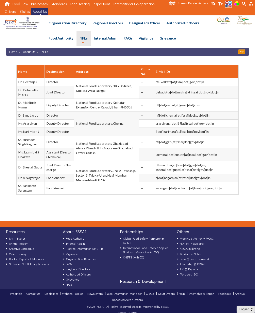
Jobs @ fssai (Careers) (194, 259)
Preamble (16, 294)
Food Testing (80, 4)
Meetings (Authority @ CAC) (197, 238)
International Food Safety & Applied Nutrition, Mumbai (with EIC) (146, 250)
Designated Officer (144, 23)
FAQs (128, 38)
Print (241, 51)
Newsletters (95, 294)
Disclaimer (51, 294)
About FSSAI (74, 231)
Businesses (39, 4)
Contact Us (33, 294)
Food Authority (61, 38)
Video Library (18, 254)
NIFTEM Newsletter (192, 243)
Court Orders (166, 294)
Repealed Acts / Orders (127, 300)
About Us (40, 11)
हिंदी (172, 3)
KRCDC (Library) (190, 249)
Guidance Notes (190, 254)
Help (182, 294)
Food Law (20, 4)
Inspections (101, 4)
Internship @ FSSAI (192, 264)
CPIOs (150, 294)
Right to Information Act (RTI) (84, 249)
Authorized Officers (182, 23)
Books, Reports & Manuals (26, 259)
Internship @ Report (201, 294)
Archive (240, 294)
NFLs (84, 38)
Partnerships (131, 231)
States (24, 11)
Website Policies (72, 294)
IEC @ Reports (189, 269)
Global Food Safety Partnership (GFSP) (143, 240)
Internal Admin (106, 38)
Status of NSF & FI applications (29, 264)
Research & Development (143, 281)
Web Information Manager (124, 294)
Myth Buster (17, 238)
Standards (59, 4)
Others (183, 231)
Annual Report (18, 243)
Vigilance (146, 38)
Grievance (167, 38)
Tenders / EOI (189, 274)
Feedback (224, 294)
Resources (15, 231)
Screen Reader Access (193, 3)
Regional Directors (107, 23)
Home (13, 51)
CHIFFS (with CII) (133, 257)
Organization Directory (67, 23)
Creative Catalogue (21, 249)
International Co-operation (134, 4)
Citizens (11, 11)
